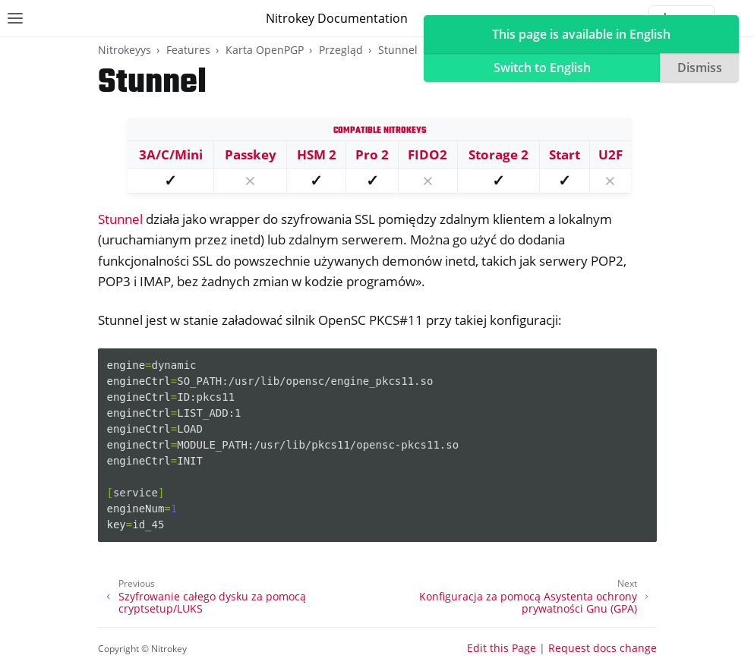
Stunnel (398, 50)
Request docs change (602, 648)
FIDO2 (427, 154)
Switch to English (542, 67)
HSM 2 (316, 154)
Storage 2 (498, 154)
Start (564, 154)
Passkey (250, 154)
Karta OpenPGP (265, 50)
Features (188, 50)
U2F (610, 154)
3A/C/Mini (171, 154)
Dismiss (699, 67)
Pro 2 (372, 154)
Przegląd (341, 50)
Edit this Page (501, 648)
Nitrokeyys (124, 50)
